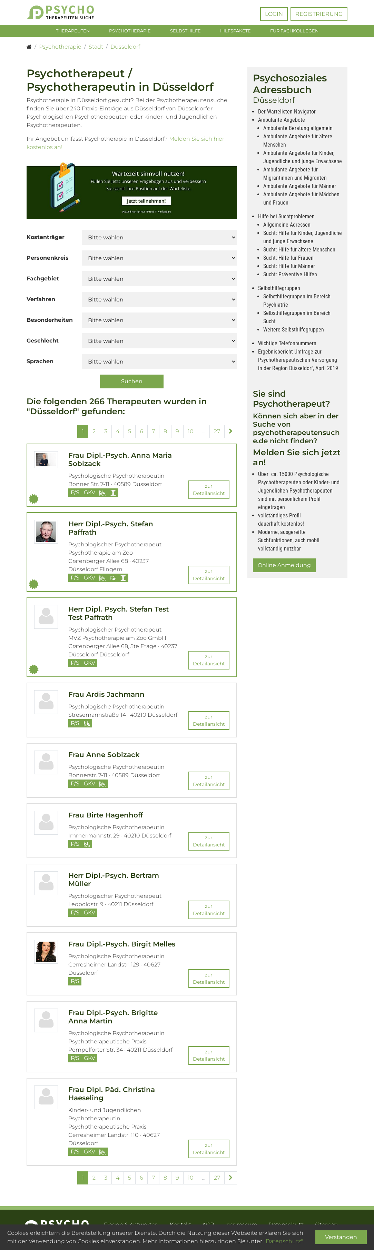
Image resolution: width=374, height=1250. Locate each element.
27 (217, 433)
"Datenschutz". (284, 1241)
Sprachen (40, 363)
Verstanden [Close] (341, 1237)
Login (274, 14)
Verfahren (41, 301)
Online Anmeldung (284, 567)
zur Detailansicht (209, 491)
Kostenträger (46, 239)
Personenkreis (48, 259)
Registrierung (319, 14)
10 (191, 433)
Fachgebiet (43, 280)
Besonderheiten (50, 321)
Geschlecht (43, 342)
